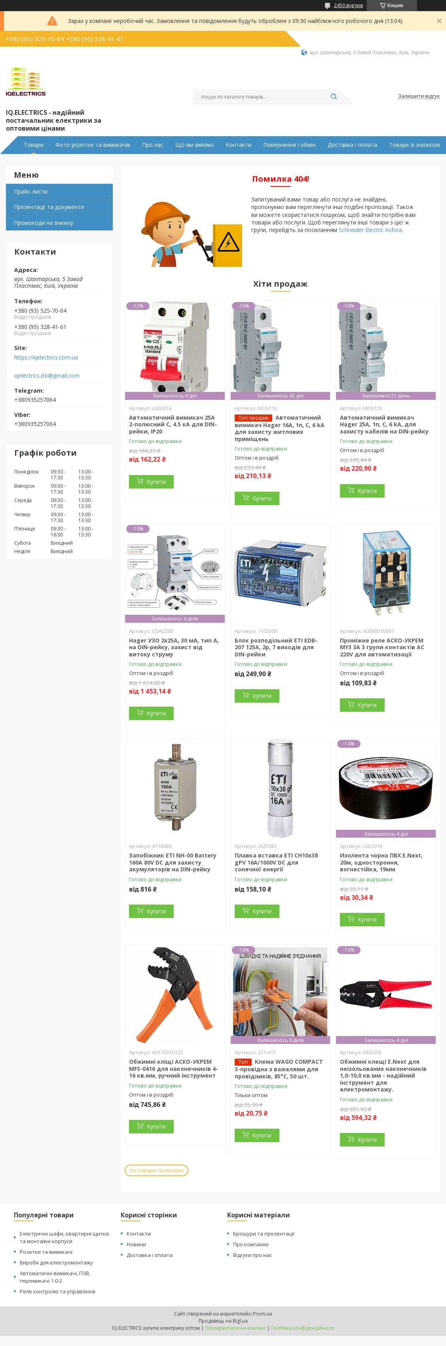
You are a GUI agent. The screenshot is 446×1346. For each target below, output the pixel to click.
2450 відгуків (348, 5)
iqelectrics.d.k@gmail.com (47, 375)
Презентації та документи (49, 207)
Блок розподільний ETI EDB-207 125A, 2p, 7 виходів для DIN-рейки (276, 647)
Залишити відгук (419, 96)
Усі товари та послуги (156, 1170)
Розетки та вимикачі (46, 1251)
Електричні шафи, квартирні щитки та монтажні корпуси (64, 1237)
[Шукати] (334, 97)
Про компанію (251, 1244)
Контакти (238, 145)
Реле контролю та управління (57, 1291)
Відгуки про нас (252, 1255)
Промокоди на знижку (43, 222)
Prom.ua (262, 1313)
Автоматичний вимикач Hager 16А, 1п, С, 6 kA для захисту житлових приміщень (280, 428)
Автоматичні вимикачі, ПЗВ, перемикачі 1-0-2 (55, 1277)
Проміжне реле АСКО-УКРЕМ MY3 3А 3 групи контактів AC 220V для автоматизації (382, 647)
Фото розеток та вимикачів (92, 145)
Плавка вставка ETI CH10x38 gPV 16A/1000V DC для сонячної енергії (276, 862)
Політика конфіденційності (302, 1328)
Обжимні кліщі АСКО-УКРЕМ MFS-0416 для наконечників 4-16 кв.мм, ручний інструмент (173, 1068)
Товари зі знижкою (414, 145)
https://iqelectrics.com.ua (46, 357)
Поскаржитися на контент (235, 1328)
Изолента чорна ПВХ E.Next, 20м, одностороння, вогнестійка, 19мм (381, 862)
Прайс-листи (30, 191)
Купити (156, 481)
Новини (136, 1244)
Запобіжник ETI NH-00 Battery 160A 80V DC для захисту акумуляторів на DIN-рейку (172, 862)
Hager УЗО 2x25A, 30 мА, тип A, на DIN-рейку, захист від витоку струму (174, 647)
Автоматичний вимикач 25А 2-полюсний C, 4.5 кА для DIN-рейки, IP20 (173, 424)
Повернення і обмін (289, 145)
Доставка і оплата (352, 145)
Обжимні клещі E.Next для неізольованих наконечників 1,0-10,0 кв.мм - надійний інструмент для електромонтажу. (383, 1075)
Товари (34, 145)
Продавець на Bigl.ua (223, 1320)
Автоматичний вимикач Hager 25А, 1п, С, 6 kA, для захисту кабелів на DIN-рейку (384, 424)
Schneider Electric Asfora (370, 230)
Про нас (152, 145)
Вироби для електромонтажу (56, 1262)
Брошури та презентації (263, 1233)
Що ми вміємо (194, 145)
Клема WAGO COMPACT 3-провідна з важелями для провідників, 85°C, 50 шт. (279, 1069)
